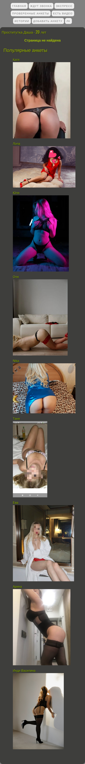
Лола (17, 143)
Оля (16, 277)
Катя (16, 59)
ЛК (68, 21)
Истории (22, 21)
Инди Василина (24, 670)
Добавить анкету (47, 21)
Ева (15, 502)
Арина (17, 586)
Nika (16, 361)
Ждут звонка (41, 6)
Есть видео (62, 13)
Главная (19, 6)
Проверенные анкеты (30, 13)
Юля (16, 193)
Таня (16, 418)
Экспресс (64, 6)
